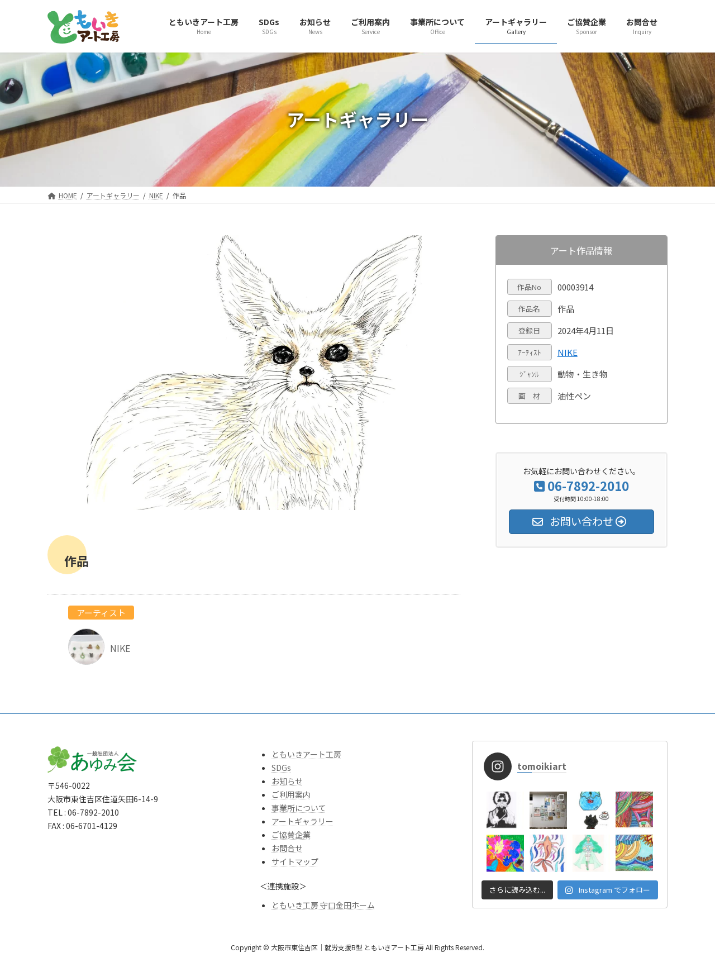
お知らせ (287, 781)
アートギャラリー (302, 821)
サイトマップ (294, 861)
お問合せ (287, 848)
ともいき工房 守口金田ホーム (323, 905)
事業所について (298, 807)
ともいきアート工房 (306, 754)
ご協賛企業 (291, 834)
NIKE (567, 352)
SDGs (281, 767)
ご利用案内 (291, 794)
